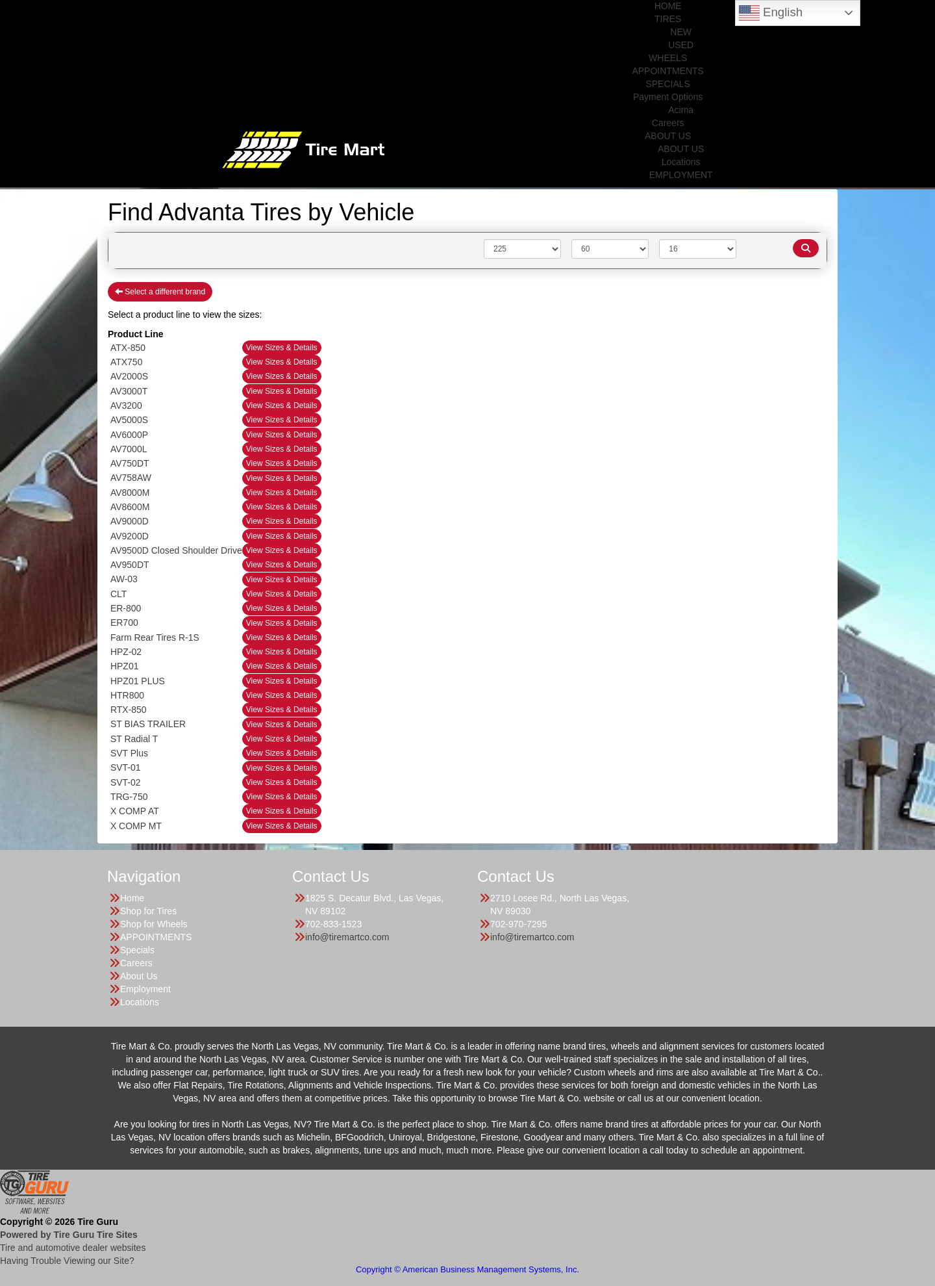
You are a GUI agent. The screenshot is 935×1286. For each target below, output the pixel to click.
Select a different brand (160, 291)
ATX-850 (127, 347)
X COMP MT (136, 826)
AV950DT (129, 564)
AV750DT (129, 463)
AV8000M (129, 492)
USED (680, 45)
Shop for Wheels (154, 924)
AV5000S (129, 420)
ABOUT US (668, 136)
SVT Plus (129, 753)
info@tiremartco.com (347, 937)
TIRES (667, 19)
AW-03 (124, 579)
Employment (145, 989)
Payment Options (668, 97)
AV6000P (129, 435)
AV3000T (128, 391)
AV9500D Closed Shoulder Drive (176, 550)
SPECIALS (667, 84)
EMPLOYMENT (681, 175)
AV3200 (126, 405)
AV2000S (129, 376)
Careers (668, 123)
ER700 (124, 622)
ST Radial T (134, 739)
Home (132, 898)
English (771, 13)
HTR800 (127, 695)
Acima (680, 110)
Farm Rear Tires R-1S (154, 637)
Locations (681, 162)
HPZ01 (124, 666)
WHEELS (668, 58)
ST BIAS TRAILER (148, 724)
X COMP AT (134, 811)
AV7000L (128, 449)
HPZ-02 (126, 652)
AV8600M (129, 507)
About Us (139, 976)
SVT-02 (125, 782)
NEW (681, 32)
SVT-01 (125, 767)
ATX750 (126, 362)
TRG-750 (129, 796)
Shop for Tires (148, 911)
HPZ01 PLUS (137, 681)
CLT (118, 594)
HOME (668, 6)
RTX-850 (128, 709)
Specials (137, 950)
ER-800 (125, 608)
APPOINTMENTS (667, 71)
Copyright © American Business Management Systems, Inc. (467, 1269)
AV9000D (129, 521)
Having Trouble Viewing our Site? (67, 1260)
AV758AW (130, 477)
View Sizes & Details (282, 347)
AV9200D (129, 536)
